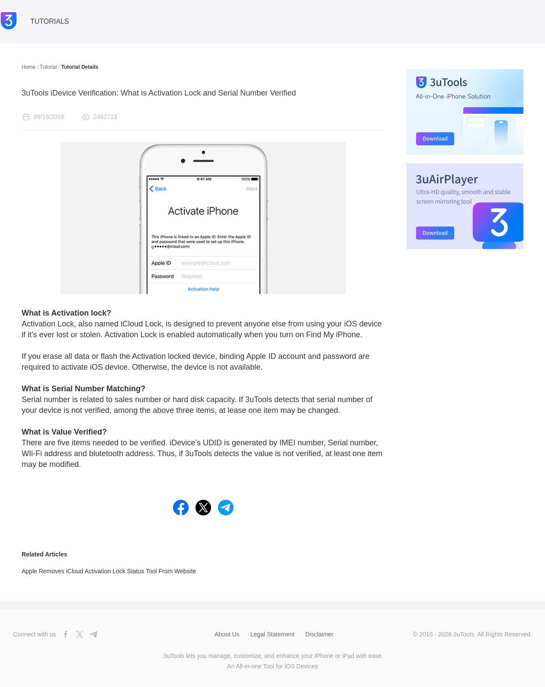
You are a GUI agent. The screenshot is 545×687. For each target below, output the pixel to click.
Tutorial (48, 67)
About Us (227, 634)
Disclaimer (319, 634)
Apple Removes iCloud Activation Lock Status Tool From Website (109, 571)
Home (28, 67)
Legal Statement (272, 634)
